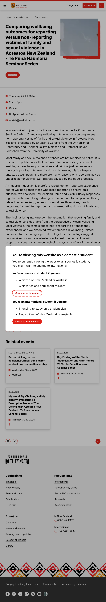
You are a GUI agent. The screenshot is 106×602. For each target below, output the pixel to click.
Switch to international (27, 321)
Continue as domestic (27, 293)
